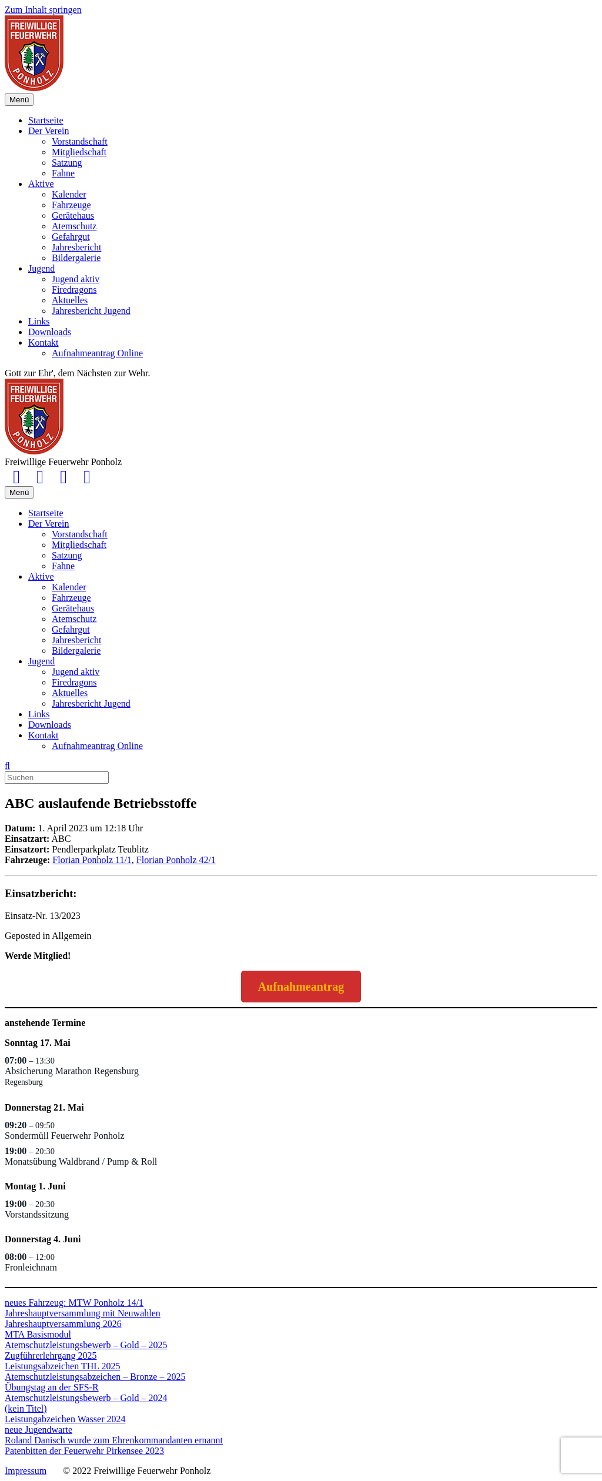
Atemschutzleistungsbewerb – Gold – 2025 (86, 1345)
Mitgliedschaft (79, 152)
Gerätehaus (73, 215)
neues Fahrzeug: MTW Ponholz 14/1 (74, 1303)
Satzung (67, 163)
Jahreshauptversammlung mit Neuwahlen (82, 1313)
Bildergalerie (76, 258)
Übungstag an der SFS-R (52, 1387)
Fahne (63, 173)
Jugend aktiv (75, 279)
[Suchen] (7, 766)
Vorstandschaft (80, 141)
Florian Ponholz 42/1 (176, 860)
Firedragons (74, 290)
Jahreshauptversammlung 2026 (63, 1324)
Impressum (25, 1471)
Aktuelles (70, 300)
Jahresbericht (76, 247)
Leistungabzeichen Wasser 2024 (65, 1419)
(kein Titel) (26, 1408)
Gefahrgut (71, 237)
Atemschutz (74, 226)
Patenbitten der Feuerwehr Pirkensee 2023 (84, 1451)
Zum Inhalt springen (43, 10)
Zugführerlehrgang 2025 (51, 1355)
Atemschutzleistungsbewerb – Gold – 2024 (86, 1398)
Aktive (41, 184)
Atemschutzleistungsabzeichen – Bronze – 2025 (95, 1377)
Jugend (41, 268)
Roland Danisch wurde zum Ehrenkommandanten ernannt (114, 1440)
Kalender (69, 194)
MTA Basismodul (38, 1334)
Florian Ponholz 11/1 (92, 860)
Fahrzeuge (71, 205)
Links (38, 321)
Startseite (45, 120)
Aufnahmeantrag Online (97, 353)
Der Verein (48, 131)
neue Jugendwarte (38, 1430)
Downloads (49, 332)
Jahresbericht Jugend (91, 311)
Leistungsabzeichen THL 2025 (62, 1366)
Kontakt (43, 342)
